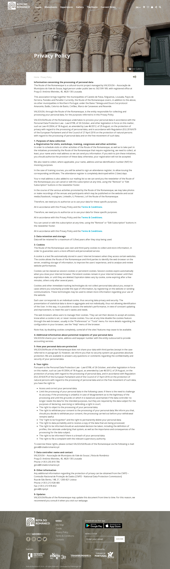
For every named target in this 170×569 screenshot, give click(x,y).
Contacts (60, 539)
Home (38, 7)
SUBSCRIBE (119, 539)
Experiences (66, 7)
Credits (59, 528)
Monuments (51, 7)
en (138, 7)
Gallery (80, 7)
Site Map (60, 524)
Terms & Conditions (91, 207)
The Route (92, 7)
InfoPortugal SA (75, 566)
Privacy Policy (62, 532)
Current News (108, 7)
